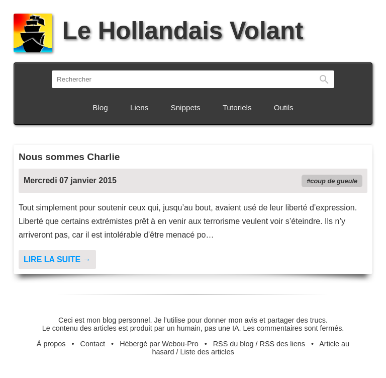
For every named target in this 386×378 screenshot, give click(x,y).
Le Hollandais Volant (158, 30)
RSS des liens (282, 344)
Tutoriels (237, 107)
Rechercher (324, 79)
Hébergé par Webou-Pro (159, 344)
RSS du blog (233, 344)
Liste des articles (207, 352)
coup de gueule (333, 181)
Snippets (186, 107)
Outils (284, 107)
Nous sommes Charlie (69, 157)
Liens (139, 107)
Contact (93, 344)
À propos (51, 344)
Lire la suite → (57, 259)
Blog (100, 107)
